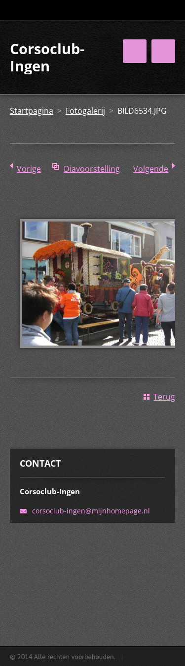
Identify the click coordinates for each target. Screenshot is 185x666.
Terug (164, 396)
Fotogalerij (85, 110)
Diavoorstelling (92, 168)
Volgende (150, 168)
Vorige (29, 168)
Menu (163, 51)
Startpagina (31, 110)
